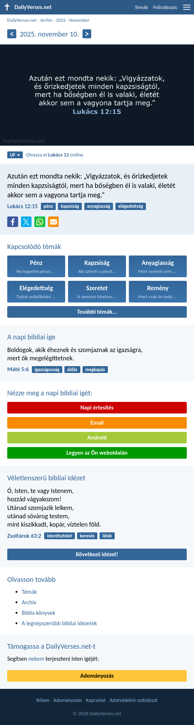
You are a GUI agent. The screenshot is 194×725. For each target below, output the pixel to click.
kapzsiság (70, 206)
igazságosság (47, 369)
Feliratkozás (165, 7)
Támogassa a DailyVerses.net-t (51, 646)
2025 (61, 20)
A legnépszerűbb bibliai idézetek (59, 623)
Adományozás (97, 675)
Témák (141, 7)
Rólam (43, 700)
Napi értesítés (97, 407)
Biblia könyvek (38, 612)
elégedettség (130, 206)
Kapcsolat (95, 700)
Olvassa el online (54, 154)
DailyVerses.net (22, 20)
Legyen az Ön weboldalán (97, 452)
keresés (87, 536)
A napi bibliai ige (31, 337)
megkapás (95, 369)
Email (97, 422)
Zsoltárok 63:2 (24, 535)
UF (15, 155)
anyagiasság (98, 206)
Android (96, 437)
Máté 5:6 (18, 369)
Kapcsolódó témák (34, 246)
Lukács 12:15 (22, 206)
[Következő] (87, 33)
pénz (48, 206)
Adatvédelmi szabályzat (133, 700)
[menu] (187, 10)
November (79, 20)
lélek (107, 536)
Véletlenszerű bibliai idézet (46, 477)
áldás (72, 369)
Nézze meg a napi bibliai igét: (49, 393)
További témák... (97, 311)
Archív (46, 20)
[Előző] (11, 33)
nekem (36, 658)
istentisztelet (59, 536)
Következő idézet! (97, 554)
